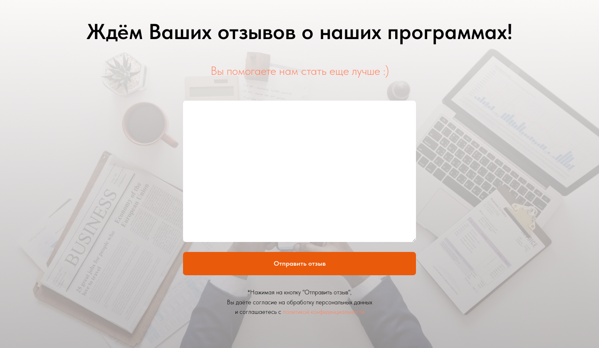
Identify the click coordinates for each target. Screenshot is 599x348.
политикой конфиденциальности (323, 312)
